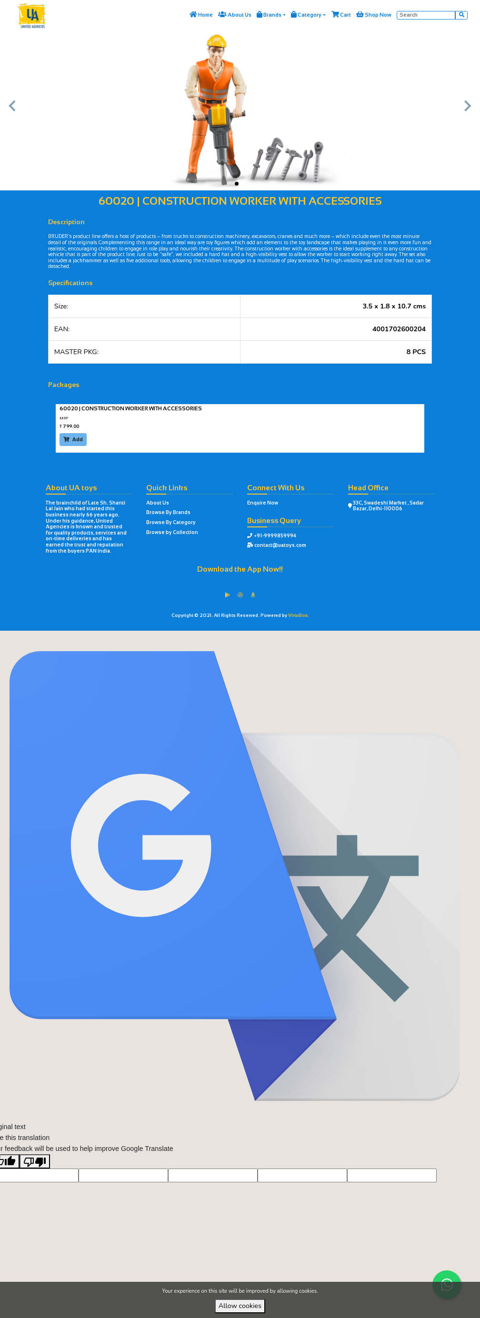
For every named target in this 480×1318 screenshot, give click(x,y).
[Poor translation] (35, 1176)
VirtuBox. (298, 615)
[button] (12, 110)
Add (73, 439)
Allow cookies (240, 1305)
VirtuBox (256, 637)
